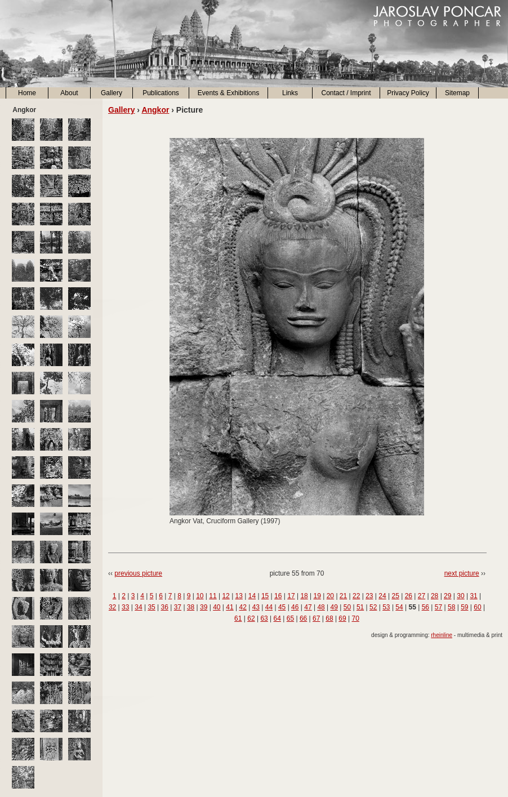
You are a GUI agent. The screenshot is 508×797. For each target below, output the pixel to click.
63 (264, 618)
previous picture (138, 573)
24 (382, 596)
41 (229, 607)
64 (277, 618)
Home (27, 93)
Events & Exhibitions (228, 93)
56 (425, 607)
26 (408, 596)
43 (256, 607)
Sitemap (457, 93)
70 (355, 618)
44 (269, 607)
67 (316, 618)
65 (290, 618)
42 (242, 607)
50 (347, 607)
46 (294, 607)
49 (334, 607)
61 (238, 618)
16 (278, 596)
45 (282, 607)
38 (190, 607)
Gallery (111, 93)
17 (291, 596)
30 (460, 596)
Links (290, 93)
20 (330, 596)
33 (125, 607)
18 (304, 596)
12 (225, 596)
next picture (461, 573)
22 (356, 596)
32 (112, 607)
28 (434, 596)
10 (199, 596)
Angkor (155, 109)
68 (329, 618)
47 (307, 607)
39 (203, 607)
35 (151, 607)
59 (464, 607)
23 (369, 596)
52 (373, 607)
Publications (160, 93)
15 (265, 596)
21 (343, 596)
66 (303, 618)
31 (473, 596)
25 (395, 596)
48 (320, 607)
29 (447, 596)
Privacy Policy (408, 93)
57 (438, 607)
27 (421, 596)
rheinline (441, 635)
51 (360, 607)
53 (386, 607)
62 (251, 618)
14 (252, 596)
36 (164, 607)
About (69, 93)
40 (216, 607)
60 (477, 607)
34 (138, 607)
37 (177, 607)
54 (399, 607)
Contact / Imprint (346, 93)
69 (342, 618)
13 (239, 596)
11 (212, 596)
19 (317, 596)
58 (451, 607)
